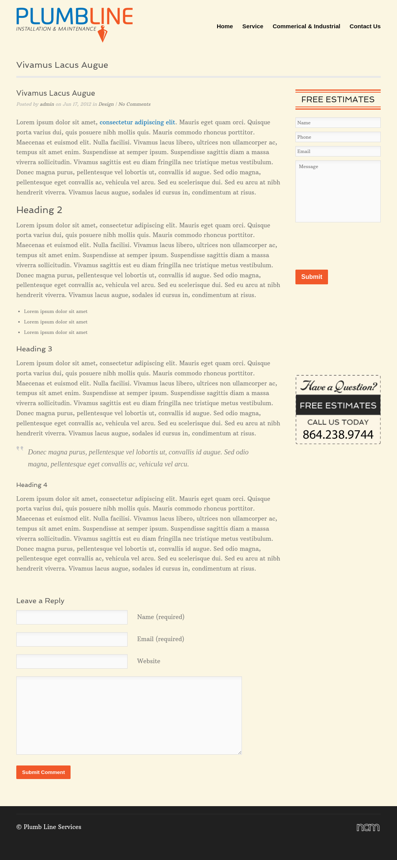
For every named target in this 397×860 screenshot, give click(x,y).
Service (252, 26)
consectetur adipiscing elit (137, 122)
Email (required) (160, 639)
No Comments (134, 104)
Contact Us (365, 26)
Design (106, 104)
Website (149, 661)
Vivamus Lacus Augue (55, 93)
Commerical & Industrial (306, 26)
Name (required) (161, 617)
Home (225, 26)
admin (47, 104)
